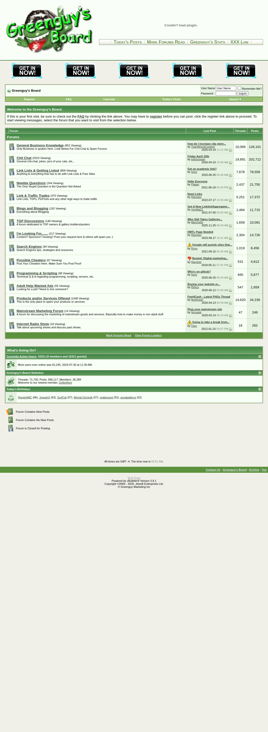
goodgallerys (128, 397)
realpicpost (106, 397)
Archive (254, 469)
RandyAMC (25, 397)
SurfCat (62, 397)
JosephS (44, 397)
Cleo (194, 325)
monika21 (197, 209)
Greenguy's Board (235, 469)
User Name (208, 88)
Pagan (195, 184)
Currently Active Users (21, 356)
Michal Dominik (83, 397)
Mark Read (134, 478)
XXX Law (239, 41)
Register (29, 99)
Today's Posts (128, 41)
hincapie (196, 312)
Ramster (196, 196)
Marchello (197, 222)
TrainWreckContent (203, 146)
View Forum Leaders (148, 335)
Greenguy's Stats (207, 41)
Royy (194, 248)
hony (194, 171)
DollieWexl (65, 382)
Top (264, 469)
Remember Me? (250, 88)
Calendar (109, 99)
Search (234, 99)
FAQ (69, 99)
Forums (13, 137)
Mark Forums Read (166, 41)
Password (207, 93)
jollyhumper (198, 159)
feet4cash (197, 299)
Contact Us (213, 469)
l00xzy (195, 287)
